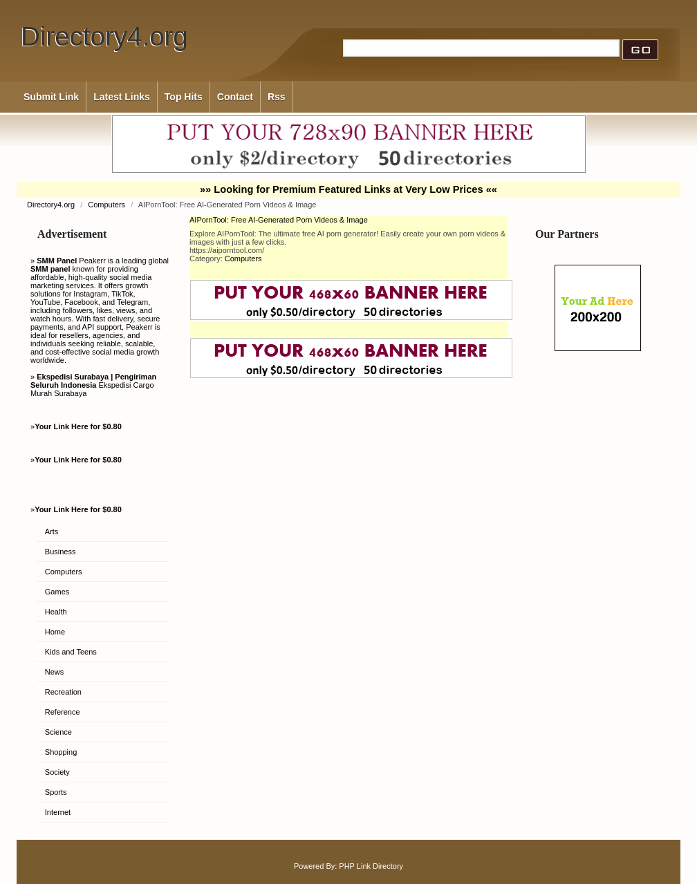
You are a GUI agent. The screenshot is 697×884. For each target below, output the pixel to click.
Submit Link (51, 96)
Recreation (63, 692)
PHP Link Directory (371, 866)
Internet (58, 812)
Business (60, 551)
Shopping (61, 752)
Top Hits (184, 96)
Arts (52, 531)
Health (56, 612)
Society (57, 772)
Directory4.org (104, 36)
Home (55, 632)
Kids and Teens (71, 652)
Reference (62, 712)
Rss (277, 96)
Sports (56, 792)
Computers (107, 204)
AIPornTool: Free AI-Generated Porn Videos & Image (278, 220)
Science (58, 732)
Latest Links (121, 96)
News (54, 672)
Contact (235, 96)
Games (57, 591)
